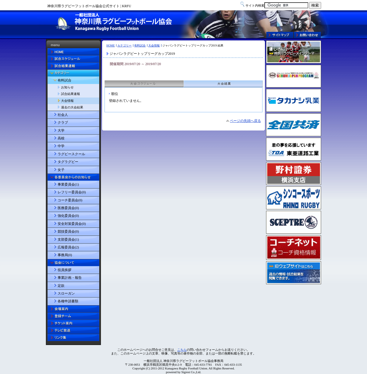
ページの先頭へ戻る (245, 121)
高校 (61, 138)
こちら (182, 349)
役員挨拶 (64, 270)
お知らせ (67, 87)
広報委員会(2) (68, 247)
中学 (61, 146)
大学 (61, 130)
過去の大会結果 (72, 107)
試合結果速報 (70, 94)
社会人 (63, 115)
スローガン (66, 293)
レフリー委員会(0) (72, 192)
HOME (110, 45)
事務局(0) (65, 255)
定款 (61, 286)
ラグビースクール (71, 154)
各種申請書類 (68, 301)
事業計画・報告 (70, 278)
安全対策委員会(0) (72, 224)
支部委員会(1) (68, 239)
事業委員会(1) (68, 184)
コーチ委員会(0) (70, 200)
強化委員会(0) (68, 216)
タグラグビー (68, 162)
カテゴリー (124, 45)
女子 (61, 170)
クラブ (63, 122)
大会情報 (154, 45)
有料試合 (140, 45)
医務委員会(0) (68, 208)
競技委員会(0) (68, 231)
